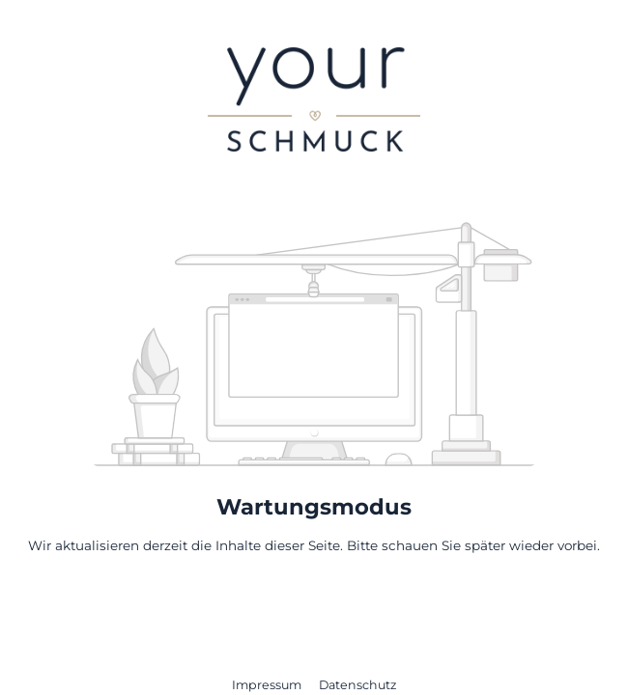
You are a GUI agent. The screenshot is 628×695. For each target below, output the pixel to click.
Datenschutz (357, 685)
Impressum (268, 685)
